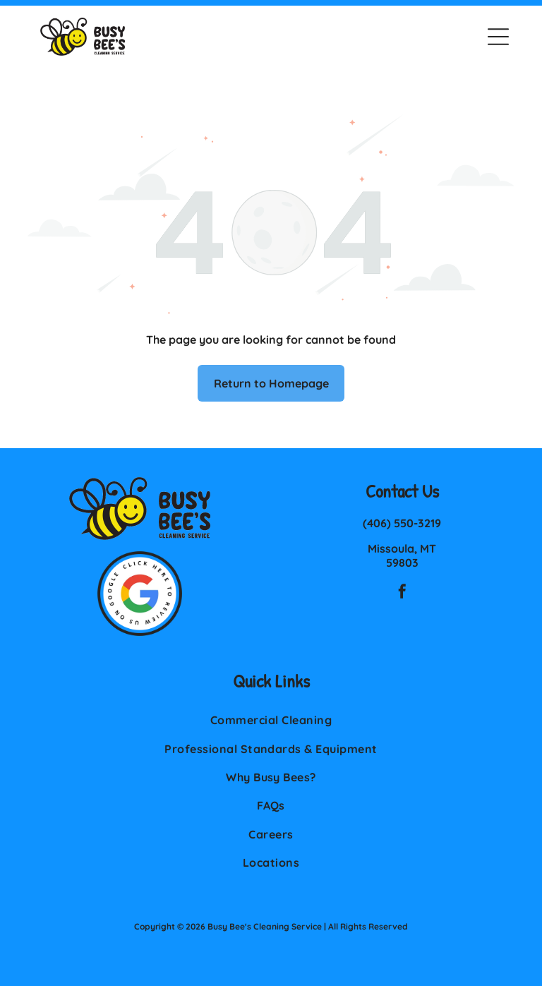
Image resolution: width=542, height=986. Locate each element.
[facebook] (402, 593)
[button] (498, 36)
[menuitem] (271, 720)
